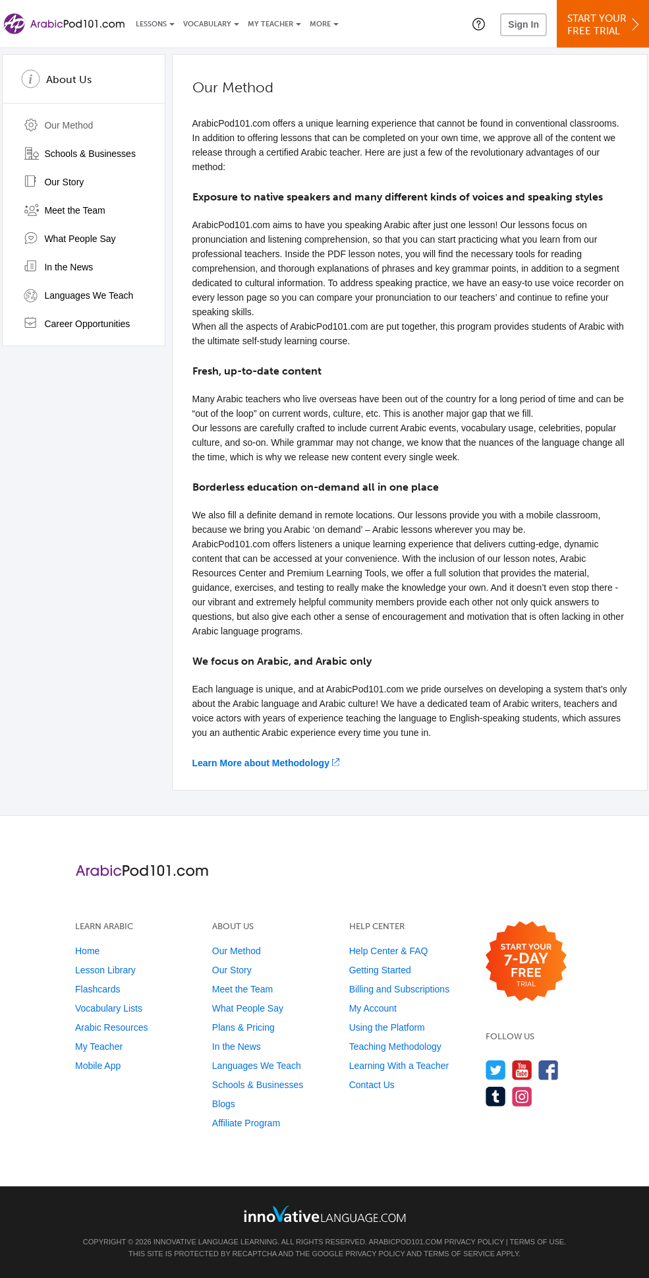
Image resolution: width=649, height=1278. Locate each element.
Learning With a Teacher (399, 1065)
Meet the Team (64, 210)
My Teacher (270, 24)
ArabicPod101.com (405, 1242)
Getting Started (380, 970)
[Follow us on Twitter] (496, 1070)
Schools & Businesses (80, 153)
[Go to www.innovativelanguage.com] (325, 1214)
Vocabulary (207, 24)
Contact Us (372, 1085)
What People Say (70, 238)
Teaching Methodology (395, 1046)
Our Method (59, 125)
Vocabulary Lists (108, 1008)
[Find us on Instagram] (522, 1096)
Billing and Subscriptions (399, 989)
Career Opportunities (77, 323)
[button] (479, 23)
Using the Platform (387, 1027)
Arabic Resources (111, 1027)
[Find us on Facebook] (548, 1070)
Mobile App (98, 1065)
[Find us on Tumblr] (496, 1096)
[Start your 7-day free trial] (526, 961)
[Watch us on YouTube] (522, 1070)
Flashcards (97, 989)
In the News (59, 267)
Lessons (151, 24)
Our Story (54, 182)
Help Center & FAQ (388, 951)
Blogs (223, 1104)
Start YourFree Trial (604, 25)
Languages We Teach (79, 295)
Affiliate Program (246, 1123)
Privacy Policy (473, 1242)
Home (87, 951)
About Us (69, 79)
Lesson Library (105, 970)
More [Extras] (320, 24)
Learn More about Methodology (260, 763)
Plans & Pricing (243, 1027)
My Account (373, 1008)
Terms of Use (537, 1242)
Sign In (523, 24)
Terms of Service (459, 1254)
